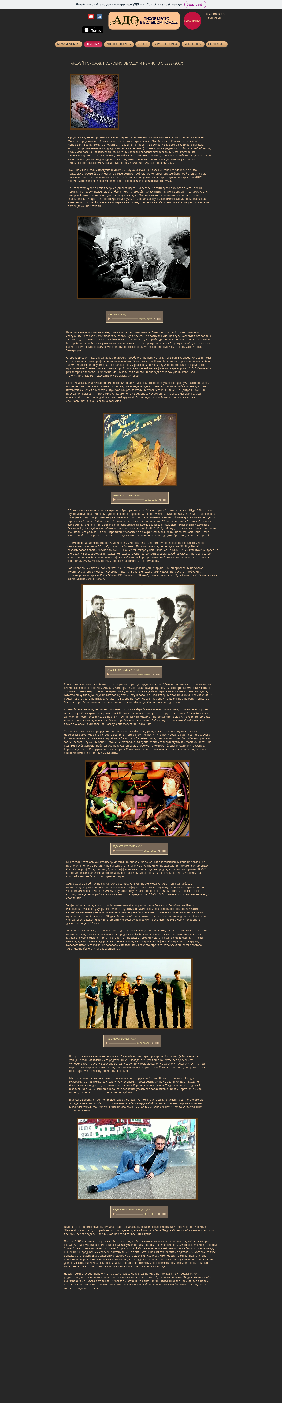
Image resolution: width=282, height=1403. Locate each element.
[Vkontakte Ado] (99, 16)
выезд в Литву (134, 372)
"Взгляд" (86, 393)
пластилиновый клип (173, 862)
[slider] (159, 319)
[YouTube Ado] (91, 16)
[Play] (109, 318)
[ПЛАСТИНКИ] (192, 21)
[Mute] (155, 319)
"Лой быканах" (200, 368)
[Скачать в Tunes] (92, 29)
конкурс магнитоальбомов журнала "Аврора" (114, 339)
